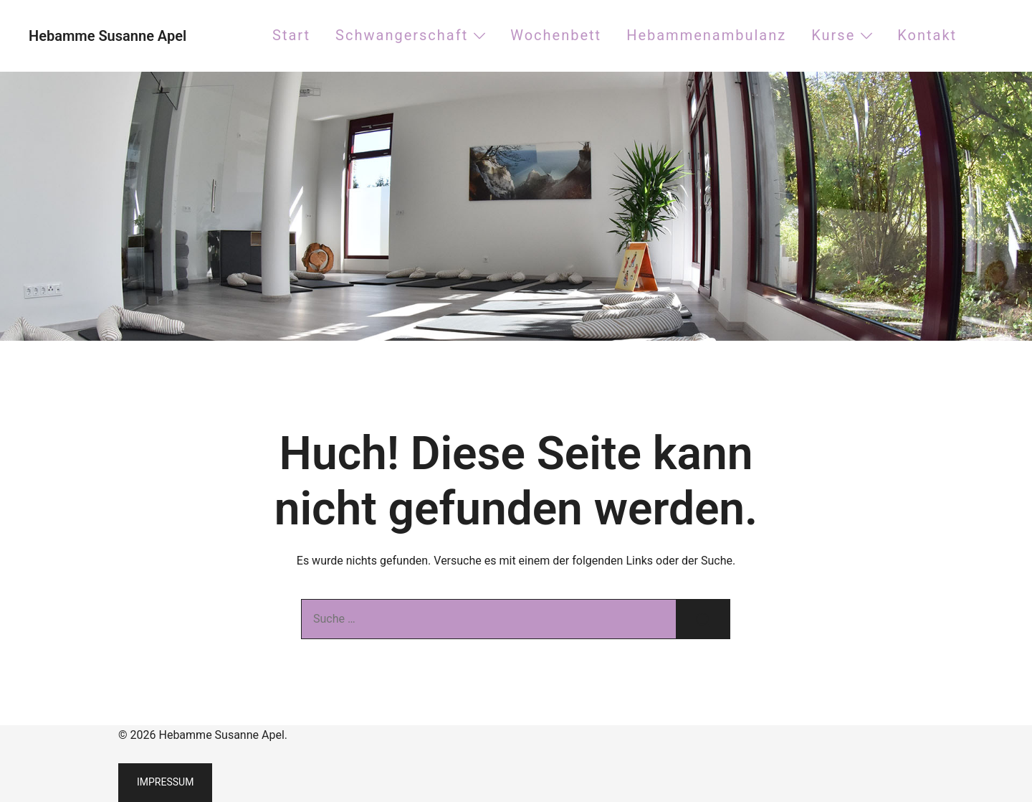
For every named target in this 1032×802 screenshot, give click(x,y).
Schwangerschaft (401, 35)
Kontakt (927, 35)
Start (291, 35)
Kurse (833, 35)
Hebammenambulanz (706, 35)
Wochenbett (555, 35)
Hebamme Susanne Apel (107, 35)
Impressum (165, 782)
